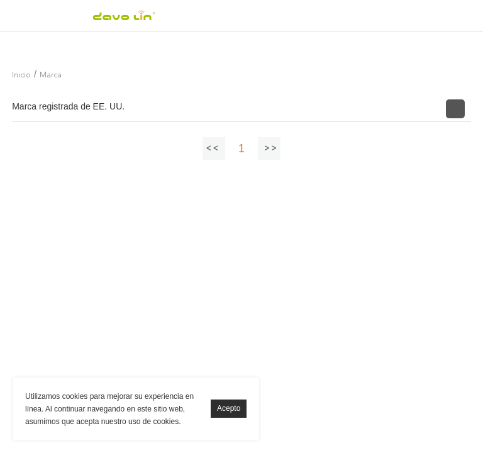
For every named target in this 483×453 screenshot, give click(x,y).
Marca (51, 75)
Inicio (21, 75)
